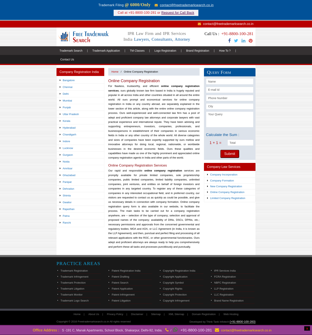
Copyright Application (175, 276)
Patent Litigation (121, 300)
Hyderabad (69, 127)
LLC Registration (224, 294)
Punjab (67, 107)
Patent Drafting (120, 276)
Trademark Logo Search (74, 300)
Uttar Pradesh (71, 114)
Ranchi (67, 222)
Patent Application (122, 288)
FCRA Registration (225, 276)
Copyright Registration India (179, 270)
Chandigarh (69, 134)
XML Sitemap (176, 314)
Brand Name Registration (229, 300)
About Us (93, 314)
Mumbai (67, 100)
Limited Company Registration (227, 198)
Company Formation (222, 180)
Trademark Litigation (72, 288)
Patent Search (120, 282)
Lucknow (68, 148)
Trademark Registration (74, 270)
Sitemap (156, 314)
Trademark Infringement (74, 276)
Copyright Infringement (176, 300)
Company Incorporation (223, 174)
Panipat (67, 181)
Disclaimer (137, 314)
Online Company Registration (227, 192)
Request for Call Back (177, 12)
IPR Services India (225, 270)
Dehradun (68, 188)
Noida (66, 161)
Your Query (230, 119)
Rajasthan (68, 209)
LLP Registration (223, 288)
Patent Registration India (126, 270)
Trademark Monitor (71, 294)
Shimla (67, 195)
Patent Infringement (123, 294)
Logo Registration (165, 50)
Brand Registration (197, 50)
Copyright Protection (175, 294)
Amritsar (67, 168)
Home (114, 71)
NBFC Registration (225, 282)
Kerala (66, 120)
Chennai (67, 87)
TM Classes (137, 50)
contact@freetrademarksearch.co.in (187, 5)
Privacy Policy (115, 314)
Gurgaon (68, 154)
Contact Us (67, 59)
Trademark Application (106, 50)
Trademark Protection (73, 282)
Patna (66, 215)
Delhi (66, 93)
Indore (66, 141)
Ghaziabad (69, 175)
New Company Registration (226, 186)
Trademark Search (70, 50)
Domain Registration (203, 314)
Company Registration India (79, 72)
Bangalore (69, 80)
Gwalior (67, 202)
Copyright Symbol (173, 282)
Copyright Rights (172, 288)
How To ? (225, 50)
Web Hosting (230, 314)
